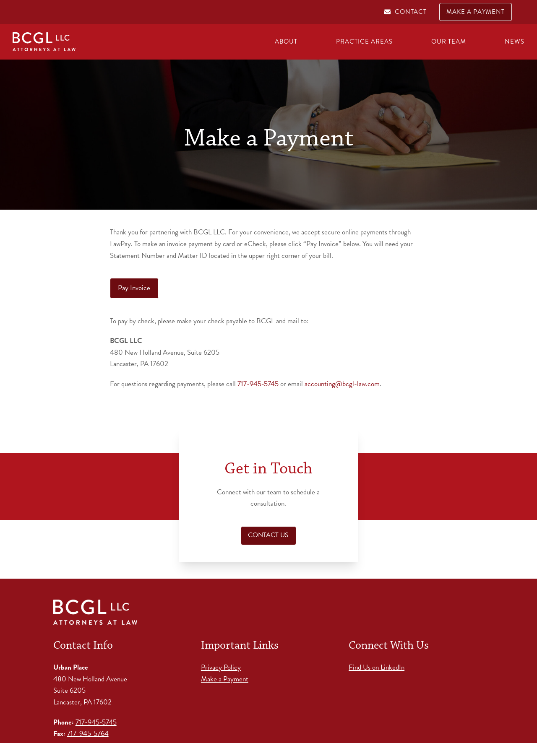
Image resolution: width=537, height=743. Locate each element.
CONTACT (411, 11)
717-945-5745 (258, 384)
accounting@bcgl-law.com (342, 384)
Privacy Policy (221, 667)
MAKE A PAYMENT (475, 11)
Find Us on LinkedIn (376, 667)
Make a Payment (224, 679)
